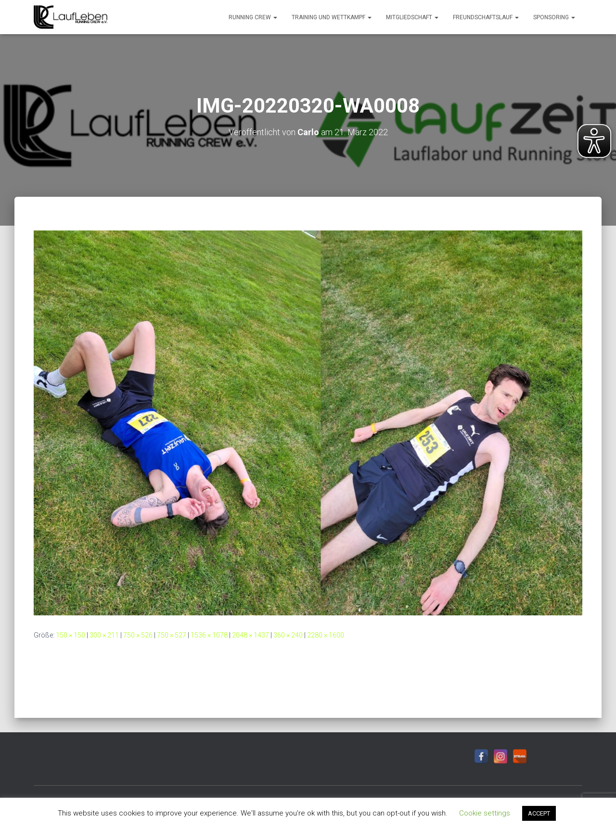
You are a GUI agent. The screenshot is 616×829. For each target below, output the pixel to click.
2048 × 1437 (250, 635)
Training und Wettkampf (332, 17)
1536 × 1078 (209, 635)
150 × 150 (70, 635)
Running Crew (253, 17)
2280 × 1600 (325, 635)
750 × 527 (171, 635)
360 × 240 (288, 635)
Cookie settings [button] (484, 813)
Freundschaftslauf (486, 17)
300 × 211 (104, 635)
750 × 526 (138, 635)
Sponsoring (554, 17)
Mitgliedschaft (412, 17)
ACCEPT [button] (539, 813)
